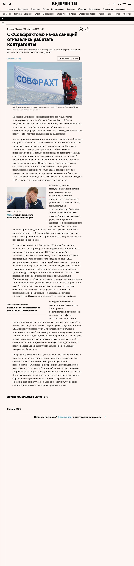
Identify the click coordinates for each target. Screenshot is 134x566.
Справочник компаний (66, 13)
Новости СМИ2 (16, 418)
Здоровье (28, 13)
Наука (117, 13)
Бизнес (21, 29)
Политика (71, 9)
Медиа (46, 9)
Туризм (101, 13)
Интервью (120, 9)
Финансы (11, 9)
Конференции (48, 13)
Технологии (35, 9)
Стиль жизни (108, 9)
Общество (82, 9)
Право (109, 13)
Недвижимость (57, 9)
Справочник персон (87, 13)
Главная (12, 29)
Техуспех (18, 13)
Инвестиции (23, 9)
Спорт (37, 13)
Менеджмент (94, 9)
